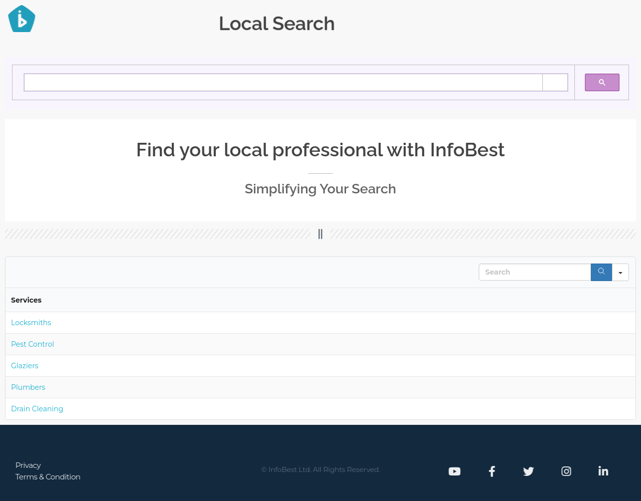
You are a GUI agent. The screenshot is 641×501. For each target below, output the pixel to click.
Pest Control (32, 344)
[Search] (601, 272)
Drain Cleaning (37, 408)
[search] (129, 82)
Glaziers (25, 365)
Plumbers (28, 387)
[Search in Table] (535, 272)
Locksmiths (31, 322)
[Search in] (620, 272)
